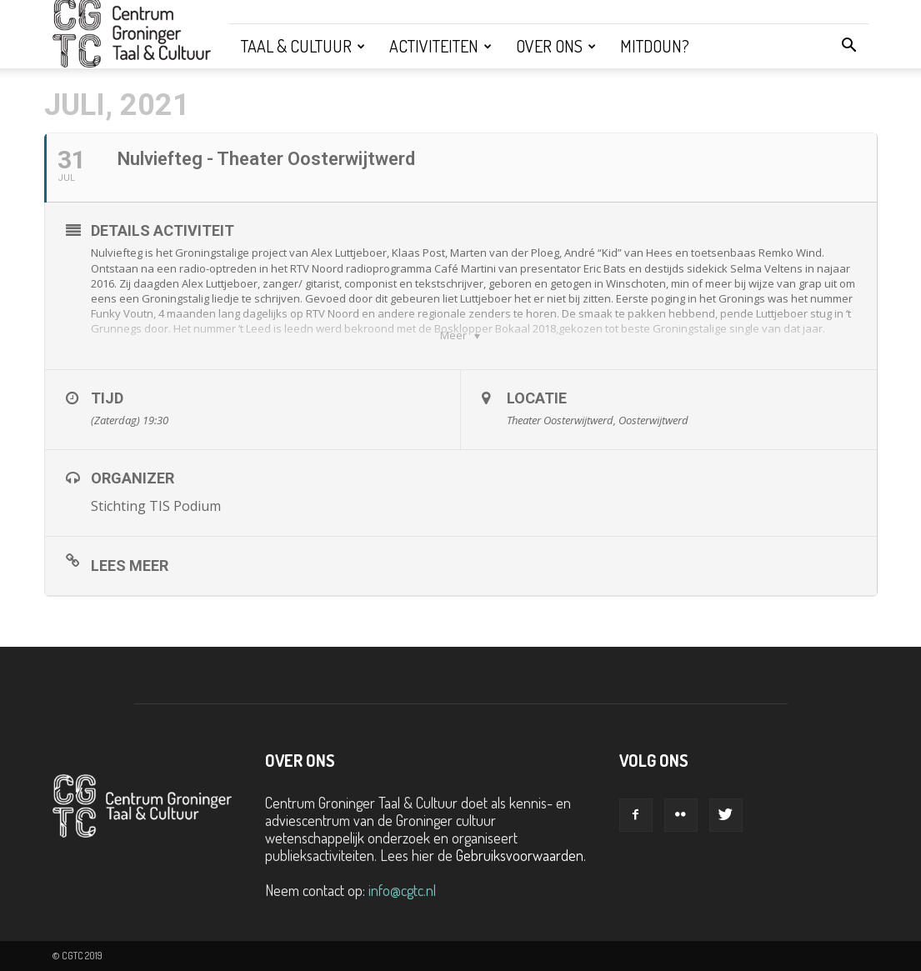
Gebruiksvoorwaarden (519, 855)
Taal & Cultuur (303, 46)
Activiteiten (440, 46)
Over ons (556, 46)
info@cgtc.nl (402, 890)
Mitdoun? (654, 46)
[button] (849, 46)
